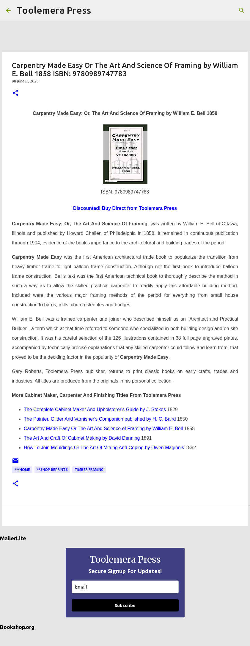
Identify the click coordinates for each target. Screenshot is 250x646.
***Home (22, 470)
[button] (15, 93)
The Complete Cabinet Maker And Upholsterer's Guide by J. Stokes (95, 409)
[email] (125, 587)
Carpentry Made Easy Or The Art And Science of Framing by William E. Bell (103, 428)
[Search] (99, 10)
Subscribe (125, 605)
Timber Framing (89, 470)
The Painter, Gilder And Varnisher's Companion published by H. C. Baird (100, 419)
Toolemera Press (54, 10)
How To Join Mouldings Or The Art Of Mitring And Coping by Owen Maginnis (104, 447)
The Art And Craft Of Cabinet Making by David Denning (82, 438)
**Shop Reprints (52, 470)
